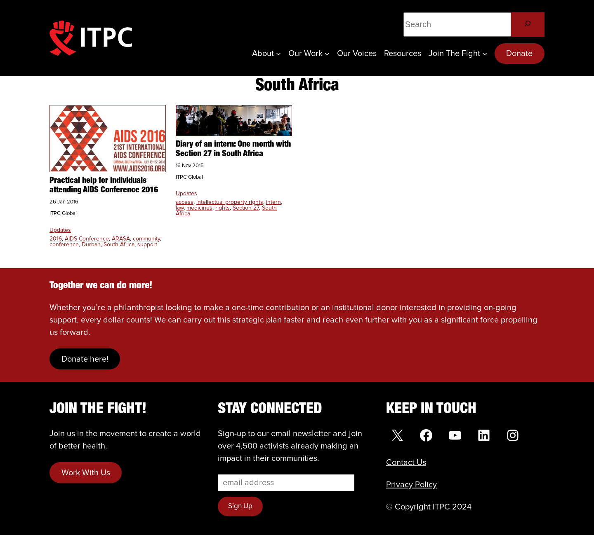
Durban (91, 245)
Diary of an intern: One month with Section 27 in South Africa (233, 149)
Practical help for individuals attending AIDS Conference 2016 (104, 185)
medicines (199, 208)
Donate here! (84, 359)
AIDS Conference (87, 239)
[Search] (527, 24)
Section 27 (246, 208)
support (147, 245)
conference (64, 245)
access (184, 202)
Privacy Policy (411, 485)
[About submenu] (278, 53)
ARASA (121, 239)
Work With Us (85, 473)
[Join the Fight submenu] (484, 53)
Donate (519, 53)
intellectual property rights (229, 202)
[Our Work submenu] (327, 53)
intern (273, 202)
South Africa (119, 245)
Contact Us (406, 462)
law (180, 208)
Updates (60, 230)
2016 (56, 239)
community (146, 239)
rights (222, 208)
